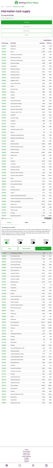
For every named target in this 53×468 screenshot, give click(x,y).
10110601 (4, 132)
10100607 (4, 195)
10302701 (4, 397)
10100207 (4, 149)
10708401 (4, 305)
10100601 (4, 201)
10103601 (4, 282)
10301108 (4, 379)
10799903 (4, 354)
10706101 (4, 158)
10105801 (4, 287)
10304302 (4, 63)
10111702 (4, 342)
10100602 (4, 204)
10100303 (4, 54)
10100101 (4, 322)
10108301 (4, 126)
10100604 (4, 210)
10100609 (4, 192)
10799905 (4, 285)
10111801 (4, 374)
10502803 (4, 129)
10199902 (4, 351)
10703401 (4, 74)
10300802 (4, 256)
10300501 (4, 181)
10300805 (4, 267)
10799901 (4, 359)
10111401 (4, 365)
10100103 (4, 328)
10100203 (4, 141)
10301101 (4, 385)
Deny (9, 248)
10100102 (4, 325)
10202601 (4, 394)
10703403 (4, 77)
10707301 (4, 310)
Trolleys (26, 35)
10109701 (4, 391)
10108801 (4, 333)
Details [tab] (26, 222)
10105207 (4, 135)
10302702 (4, 400)
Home (2, 6)
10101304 (4, 169)
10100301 (4, 60)
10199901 (4, 362)
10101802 (4, 276)
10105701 (4, 118)
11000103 (4, 92)
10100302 (4, 57)
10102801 (4, 368)
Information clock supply (18, 6)
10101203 (4, 69)
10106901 (4, 103)
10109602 (4, 339)
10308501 (4, 319)
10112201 (4, 115)
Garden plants (26, 31)
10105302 (4, 146)
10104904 (4, 98)
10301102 (4, 388)
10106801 (4, 345)
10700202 (4, 167)
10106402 (4, 296)
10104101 (4, 46)
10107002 (4, 175)
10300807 (4, 262)
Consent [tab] (9, 222)
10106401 (4, 302)
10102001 (4, 100)
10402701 (4, 112)
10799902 (4, 356)
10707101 (4, 178)
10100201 (4, 155)
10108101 (4, 83)
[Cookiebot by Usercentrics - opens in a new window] (45, 218)
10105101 (4, 89)
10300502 (4, 184)
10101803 (4, 279)
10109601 (4, 336)
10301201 (4, 187)
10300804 (4, 259)
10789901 (4, 403)
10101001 (4, 371)
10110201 (4, 290)
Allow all (43, 248)
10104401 (4, 66)
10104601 (4, 86)
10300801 (4, 270)
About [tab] (43, 222)
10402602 (4, 106)
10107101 (4, 190)
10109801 (4, 316)
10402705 (4, 109)
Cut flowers (26, 22)
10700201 (4, 164)
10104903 (4, 95)
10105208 (4, 138)
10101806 (4, 273)
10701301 (4, 331)
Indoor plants (26, 26)
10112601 (4, 121)
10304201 (4, 51)
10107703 (4, 308)
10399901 (4, 348)
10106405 (4, 293)
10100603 (4, 207)
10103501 (4, 215)
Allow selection (26, 248)
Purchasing (8, 6)
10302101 (4, 123)
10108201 (4, 161)
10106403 (4, 299)
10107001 (4, 172)
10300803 (4, 264)
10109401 (4, 49)
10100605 (4, 198)
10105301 (4, 144)
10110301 (4, 213)
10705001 (4, 80)
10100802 (4, 253)
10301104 (4, 382)
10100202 (4, 152)
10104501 (4, 72)
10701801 (4, 313)
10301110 (4, 377)
